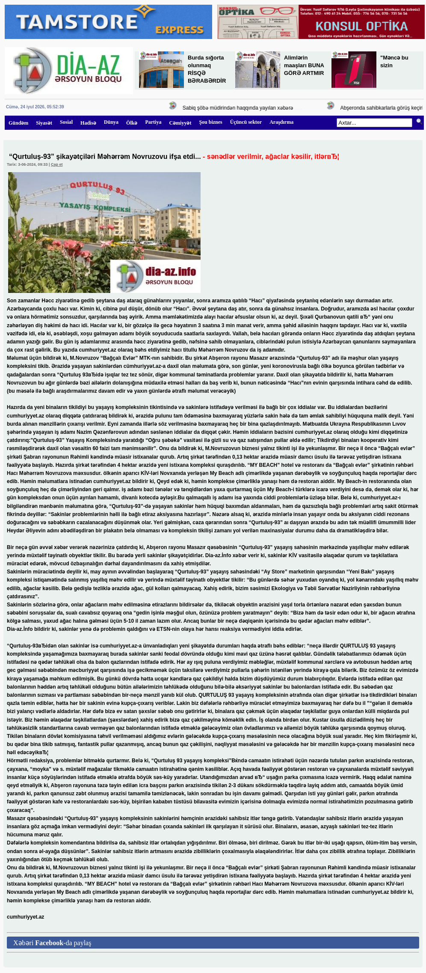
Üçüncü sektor (246, 122)
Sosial (66, 122)
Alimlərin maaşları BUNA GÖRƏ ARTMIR (304, 65)
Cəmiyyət (180, 123)
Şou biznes (210, 122)
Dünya (111, 122)
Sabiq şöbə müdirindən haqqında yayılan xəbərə (240, 108)
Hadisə (88, 123)
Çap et (57, 164)
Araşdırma (281, 122)
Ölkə (131, 123)
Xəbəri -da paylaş (52, 942)
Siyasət (44, 123)
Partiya (153, 122)
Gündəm (18, 123)
